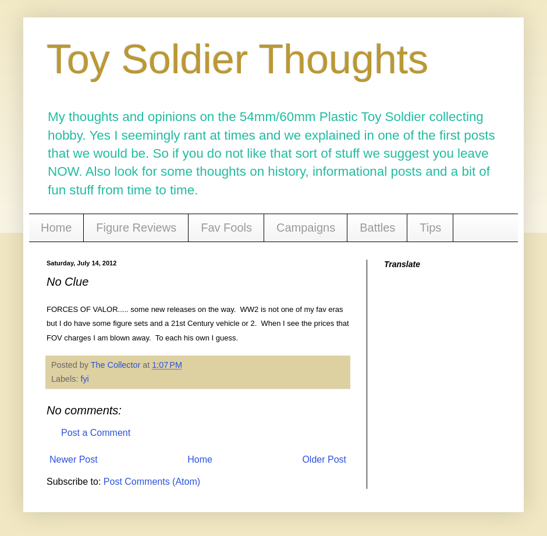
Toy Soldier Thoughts (237, 59)
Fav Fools (226, 227)
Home (56, 227)
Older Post (324, 459)
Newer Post (73, 459)
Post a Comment (95, 433)
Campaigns (305, 227)
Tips (430, 227)
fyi (84, 379)
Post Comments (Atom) (152, 482)
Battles (377, 227)
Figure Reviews (136, 227)
